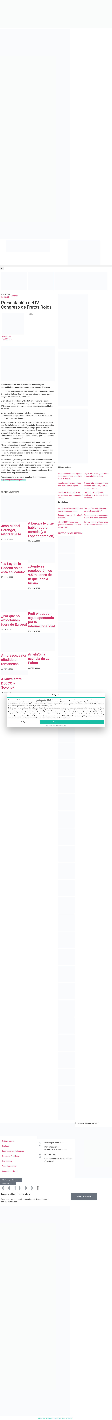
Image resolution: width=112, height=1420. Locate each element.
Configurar (24, 722)
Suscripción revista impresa (13, 1151)
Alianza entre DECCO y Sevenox (11, 683)
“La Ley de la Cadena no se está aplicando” (13, 568)
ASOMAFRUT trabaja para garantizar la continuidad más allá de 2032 (69, 524)
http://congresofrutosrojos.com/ (13, 480)
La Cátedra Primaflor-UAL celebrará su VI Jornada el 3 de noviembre (96, 495)
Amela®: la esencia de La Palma (38, 658)
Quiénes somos (8, 1141)
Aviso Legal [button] (41, 1418)
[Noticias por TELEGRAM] (40, 1144)
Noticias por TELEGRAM (53, 1143)
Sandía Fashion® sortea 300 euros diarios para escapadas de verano (70, 495)
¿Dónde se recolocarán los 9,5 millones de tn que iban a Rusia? (40, 574)
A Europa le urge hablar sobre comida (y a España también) (41, 529)
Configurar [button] (69, 1418)
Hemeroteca (7, 1161)
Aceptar (88, 722)
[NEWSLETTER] (40, 1156)
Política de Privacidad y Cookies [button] (55, 1418)
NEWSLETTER (49, 1154)
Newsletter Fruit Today (11, 1156)
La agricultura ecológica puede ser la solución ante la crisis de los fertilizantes (70, 476)
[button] (56, 266)
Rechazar (56, 722)
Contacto (5, 1146)
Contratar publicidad (10, 1171)
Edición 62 (5, 297)
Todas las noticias (9, 1166)
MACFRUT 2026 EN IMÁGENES (70, 533)
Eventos (14, 296)
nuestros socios (41, 700)
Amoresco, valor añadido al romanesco (13, 659)
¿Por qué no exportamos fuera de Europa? (14, 620)
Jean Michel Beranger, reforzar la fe (11, 530)
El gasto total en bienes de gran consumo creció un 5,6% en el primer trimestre (96, 485)
